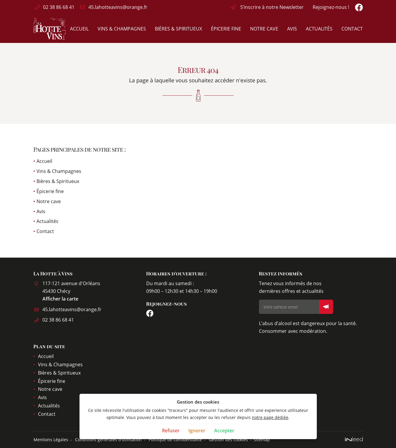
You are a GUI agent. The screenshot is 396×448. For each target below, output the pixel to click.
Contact (352, 28)
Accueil (79, 28)
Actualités (319, 28)
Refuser (170, 430)
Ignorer (196, 430)
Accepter (224, 430)
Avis (292, 28)
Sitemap (262, 439)
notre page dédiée (270, 417)
